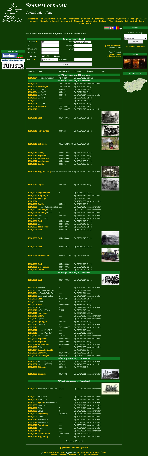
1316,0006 (32, 98)
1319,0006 (32, 408)
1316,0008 (32, 103)
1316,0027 (32, 210)
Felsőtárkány (98, 19)
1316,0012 (32, 131)
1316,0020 (32, 184)
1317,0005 (32, 296)
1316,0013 (32, 144)
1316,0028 (32, 212)
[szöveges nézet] (113, 57)
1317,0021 (32, 341)
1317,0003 (32, 290)
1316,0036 (32, 247)
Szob (40, 118)
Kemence (33, 21)
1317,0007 (32, 302)
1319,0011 (32, 422)
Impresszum (82, 452)
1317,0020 (32, 338)
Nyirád (41, 402)
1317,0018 (32, 333)
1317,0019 (32, 336)
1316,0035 (32, 238)
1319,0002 (32, 397)
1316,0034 (32, 230)
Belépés (53, 455)
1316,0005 (32, 95)
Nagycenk (78, 21)
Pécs (111, 21)
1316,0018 (32, 164)
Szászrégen (43, 86)
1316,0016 (32, 158)
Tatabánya (42, 210)
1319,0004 (32, 402)
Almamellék (33, 19)
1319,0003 (32, 399)
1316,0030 (32, 218)
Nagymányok (44, 193)
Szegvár (119, 21)
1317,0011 (32, 313)
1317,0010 (32, 310)
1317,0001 (32, 280)
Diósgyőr (42, 367)
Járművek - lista (39, 12)
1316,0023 (32, 198)
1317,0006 (32, 299)
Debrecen (85, 19)
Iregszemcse (43, 227)
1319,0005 (32, 405)
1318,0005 (32, 374)
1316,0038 (32, 264)
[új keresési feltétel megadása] (74, 447)
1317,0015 (32, 324)
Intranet (72, 455)
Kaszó (143, 19)
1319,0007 (32, 411)
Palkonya (42, 198)
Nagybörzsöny (44, 171)
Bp (75, 78)
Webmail (63, 455)
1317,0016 (32, 327)
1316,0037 (32, 255)
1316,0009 (32, 106)
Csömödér (74, 19)
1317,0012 (32, 316)
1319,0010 (32, 419)
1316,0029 (32, 215)
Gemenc (110, 19)
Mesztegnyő (66, 21)
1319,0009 (32, 416)
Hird (40, 304)
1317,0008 (32, 304)
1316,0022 (32, 195)
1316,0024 (32, 201)
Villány (41, 152)
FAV (79, 455)
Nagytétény (43, 414)
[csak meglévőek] (113, 45)
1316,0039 (32, 267)
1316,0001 (32, 83)
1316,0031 (32, 221)
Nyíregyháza (91, 21)
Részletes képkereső (135, 46)
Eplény (41, 316)
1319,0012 (32, 425)
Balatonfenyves (48, 19)
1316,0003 (32, 89)
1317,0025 (32, 353)
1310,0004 (32, 78)
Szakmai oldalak (46, 5)
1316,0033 (32, 227)
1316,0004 (32, 92)
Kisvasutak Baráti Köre (54, 452)
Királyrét (44, 21)
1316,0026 (32, 207)
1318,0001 (32, 361)
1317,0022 (32, 344)
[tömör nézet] (115, 54)
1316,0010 (32, 109)
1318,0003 (32, 367)
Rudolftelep (43, 425)
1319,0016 (32, 436)
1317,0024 (32, 350)
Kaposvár (42, 155)
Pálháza (102, 21)
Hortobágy (133, 19)
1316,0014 (32, 152)
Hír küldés (94, 452)
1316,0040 (32, 270)
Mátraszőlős (43, 158)
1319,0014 (32, 431)
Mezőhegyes (43, 161)
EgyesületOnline (90, 455)
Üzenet (104, 452)
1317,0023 (32, 347)
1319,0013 (32, 428)
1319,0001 (32, 389)
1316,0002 (32, 86)
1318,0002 (32, 364)
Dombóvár (42, 353)
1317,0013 (32, 319)
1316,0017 (32, 161)
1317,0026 (32, 356)
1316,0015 (32, 155)
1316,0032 (32, 224)
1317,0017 (32, 330)
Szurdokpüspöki (45, 350)
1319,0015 (32, 434)
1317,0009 (32, 307)
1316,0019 (32, 171)
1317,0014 (32, 321)
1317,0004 (32, 293)
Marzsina (42, 106)
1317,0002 (32, 287)
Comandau (62, 19)
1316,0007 (32, 101)
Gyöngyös (121, 19)
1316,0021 (32, 193)
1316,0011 (32, 118)
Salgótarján (43, 195)
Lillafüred (54, 21)
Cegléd (41, 164)
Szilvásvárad (131, 21)
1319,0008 (32, 414)
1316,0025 (32, 204)
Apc (39, 431)
